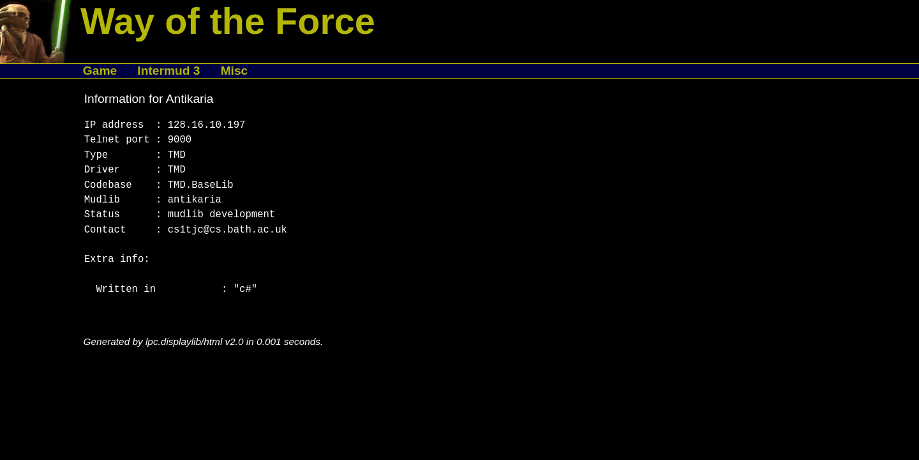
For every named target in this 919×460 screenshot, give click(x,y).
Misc (234, 70)
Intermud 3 (168, 70)
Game (100, 70)
